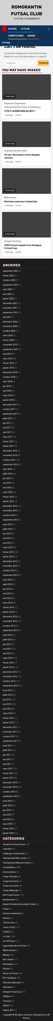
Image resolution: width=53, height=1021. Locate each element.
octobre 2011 (9, 736)
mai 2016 (7, 483)
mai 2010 (7, 814)
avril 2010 (7, 819)
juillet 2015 (8, 529)
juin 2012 (7, 699)
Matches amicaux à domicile (20, 201)
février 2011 (8, 773)
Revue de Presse (10, 973)
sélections (7, 987)
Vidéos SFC (8, 1010)
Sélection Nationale (12, 982)
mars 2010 (8, 824)
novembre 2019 (10, 344)
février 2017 (8, 441)
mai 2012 (7, 704)
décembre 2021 (10, 303)
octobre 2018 (9, 377)
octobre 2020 (9, 331)
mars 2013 (8, 658)
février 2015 (8, 552)
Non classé (8, 959)
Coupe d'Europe (10, 876)
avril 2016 (7, 487)
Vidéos (6, 1005)
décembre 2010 (10, 782)
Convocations (9, 872)
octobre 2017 (9, 409)
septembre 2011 (10, 741)
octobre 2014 (9, 570)
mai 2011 (7, 759)
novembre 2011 (10, 731)
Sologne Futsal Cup (12, 241)
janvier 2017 (8, 446)
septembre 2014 (10, 575)
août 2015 (7, 524)
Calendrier (7, 849)
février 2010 (8, 828)
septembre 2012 (10, 685)
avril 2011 (7, 764)
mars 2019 (8, 358)
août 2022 (7, 289)
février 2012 (8, 718)
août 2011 (7, 745)
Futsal (6, 43)
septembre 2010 (10, 796)
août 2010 (7, 801)
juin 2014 (7, 589)
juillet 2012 (8, 695)
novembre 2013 (10, 621)
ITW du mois (9, 922)
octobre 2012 (9, 681)
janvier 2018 (8, 400)
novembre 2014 (10, 566)
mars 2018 (8, 395)
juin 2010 (7, 810)
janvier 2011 (8, 778)
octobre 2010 (9, 791)
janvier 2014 (8, 612)
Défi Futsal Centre (11, 895)
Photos (6, 968)
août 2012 (7, 690)
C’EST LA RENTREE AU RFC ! (19, 111)
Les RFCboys (9, 941)
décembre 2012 (10, 672)
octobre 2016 (9, 460)
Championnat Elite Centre (15, 107)
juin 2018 (7, 386)
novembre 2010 (10, 787)
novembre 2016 (10, 455)
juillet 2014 (8, 584)
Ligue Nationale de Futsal (14, 945)
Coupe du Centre (11, 885)
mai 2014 (7, 593)
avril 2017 (7, 432)
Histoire (6, 918)
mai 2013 (7, 649)
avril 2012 (7, 709)
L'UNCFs (7, 932)
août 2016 (7, 469)
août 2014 (7, 579)
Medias (31, 36)
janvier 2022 (8, 298)
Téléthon (7, 996)
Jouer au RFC (9, 927)
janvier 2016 (8, 501)
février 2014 (8, 607)
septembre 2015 (10, 520)
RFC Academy (9, 978)
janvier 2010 (8, 833)
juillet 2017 (8, 418)
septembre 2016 (10, 464)
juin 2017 (7, 423)
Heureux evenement (12, 913)
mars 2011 (8, 768)
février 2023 (8, 275)
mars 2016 (8, 492)
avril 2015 (7, 543)
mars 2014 (8, 602)
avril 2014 (7, 598)
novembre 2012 (10, 676)
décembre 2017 (10, 404)
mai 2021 (7, 317)
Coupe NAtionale (11, 890)
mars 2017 (8, 437)
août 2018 (7, 381)
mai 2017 (7, 427)
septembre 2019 (10, 349)
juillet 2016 (8, 473)
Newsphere (39, 1014)
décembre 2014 (10, 561)
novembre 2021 (10, 308)
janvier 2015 (8, 556)
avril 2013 (7, 653)
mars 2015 (8, 547)
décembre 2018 (10, 372)
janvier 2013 (8, 667)
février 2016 (8, 497)
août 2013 (7, 635)
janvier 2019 (8, 368)
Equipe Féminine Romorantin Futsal (19, 904)
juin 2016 (7, 478)
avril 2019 (7, 354)
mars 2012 (8, 713)
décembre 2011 (10, 727)
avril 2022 (7, 294)
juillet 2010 (8, 805)
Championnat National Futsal (16, 862)
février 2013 (8, 662)
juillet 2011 (8, 750)
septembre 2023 (10, 271)
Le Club (25, 29)
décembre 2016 (10, 450)
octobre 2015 (9, 515)
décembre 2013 (10, 616)
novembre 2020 (10, 326)
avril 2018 (7, 390)
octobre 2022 (9, 280)
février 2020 (8, 340)
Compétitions (15, 36)
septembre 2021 (10, 312)
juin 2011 (7, 755)
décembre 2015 (10, 506)
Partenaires (8, 964)
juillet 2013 (8, 639)
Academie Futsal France (15, 103)
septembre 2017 (10, 414)
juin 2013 (7, 644)
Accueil (12, 29)
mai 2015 (7, 538)
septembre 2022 (10, 285)
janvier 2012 (8, 722)
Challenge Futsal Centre (14, 853)
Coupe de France (11, 881)
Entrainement (34, 107)
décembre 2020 (10, 321)
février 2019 (8, 363)
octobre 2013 (9, 626)
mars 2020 (8, 335)
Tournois (7, 1001)
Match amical (10, 197)
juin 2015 (7, 533)
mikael (18, 115)
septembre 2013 (10, 630)
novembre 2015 (10, 510)
